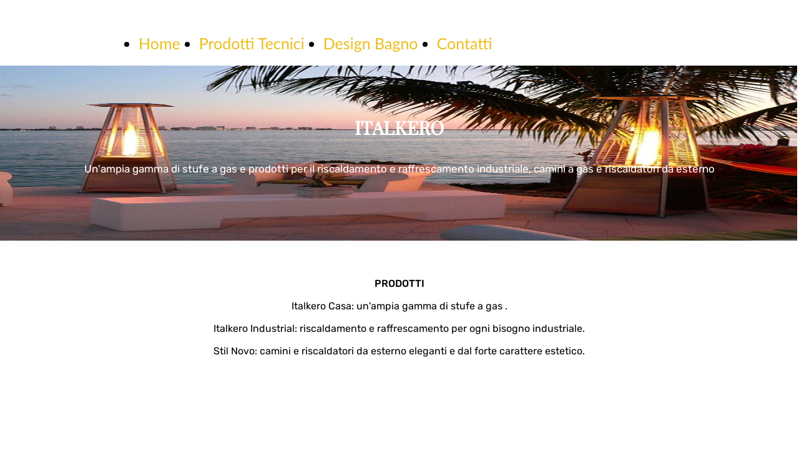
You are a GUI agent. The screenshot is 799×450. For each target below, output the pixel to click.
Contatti (465, 43)
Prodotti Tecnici (252, 43)
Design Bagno (370, 43)
